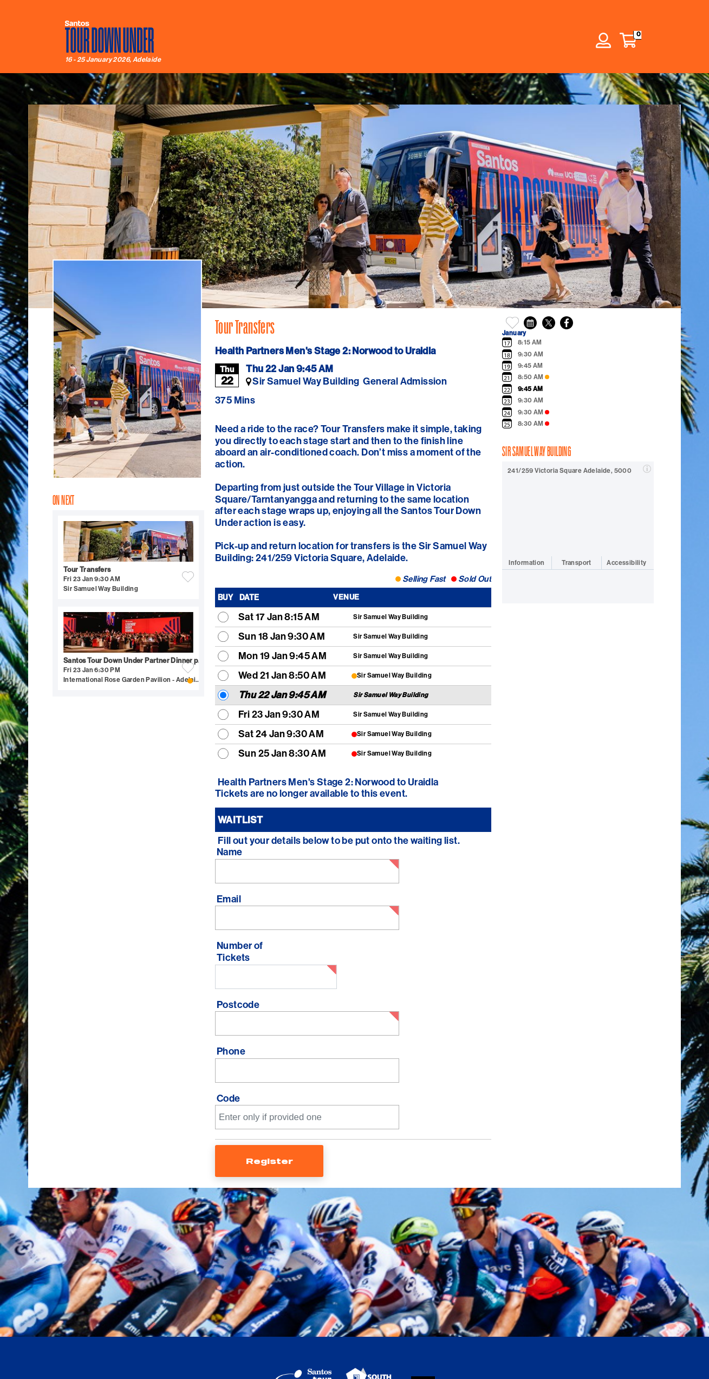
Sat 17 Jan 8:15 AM (279, 616)
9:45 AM (530, 365)
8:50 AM (533, 377)
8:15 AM (530, 342)
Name (230, 852)
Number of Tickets (240, 951)
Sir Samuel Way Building (390, 617)
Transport (576, 562)
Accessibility (626, 562)
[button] (628, 40)
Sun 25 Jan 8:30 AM (282, 753)
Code (228, 1098)
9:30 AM (531, 354)
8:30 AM (533, 423)
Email (229, 899)
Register (269, 1161)
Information (526, 562)
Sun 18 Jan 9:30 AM (281, 636)
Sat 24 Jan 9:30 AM (281, 733)
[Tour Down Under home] (109, 37)
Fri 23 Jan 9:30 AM (279, 714)
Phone (231, 1051)
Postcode (238, 1005)
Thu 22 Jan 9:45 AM (282, 694)
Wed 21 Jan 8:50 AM (282, 675)
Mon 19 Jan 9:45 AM (282, 655)
